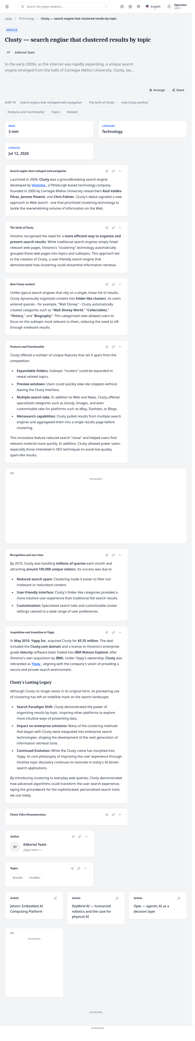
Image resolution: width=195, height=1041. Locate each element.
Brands (18, 878)
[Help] (122, 6)
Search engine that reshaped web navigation (51, 102)
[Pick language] (153, 6)
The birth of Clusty (101, 102)
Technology (26, 18)
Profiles (35, 878)
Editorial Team (25, 52)
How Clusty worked (134, 102)
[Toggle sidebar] (7, 6)
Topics (55, 112)
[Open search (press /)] (64, 6)
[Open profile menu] (176, 6)
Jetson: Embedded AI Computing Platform (26, 909)
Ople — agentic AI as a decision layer (151, 909)
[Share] (107, 171)
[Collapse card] (120, 171)
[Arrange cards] (156, 90)
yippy (8, 18)
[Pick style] (138, 6)
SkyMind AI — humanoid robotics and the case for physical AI (91, 911)
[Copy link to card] (113, 171)
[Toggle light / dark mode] (130, 6)
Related (72, 112)
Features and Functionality (26, 112)
